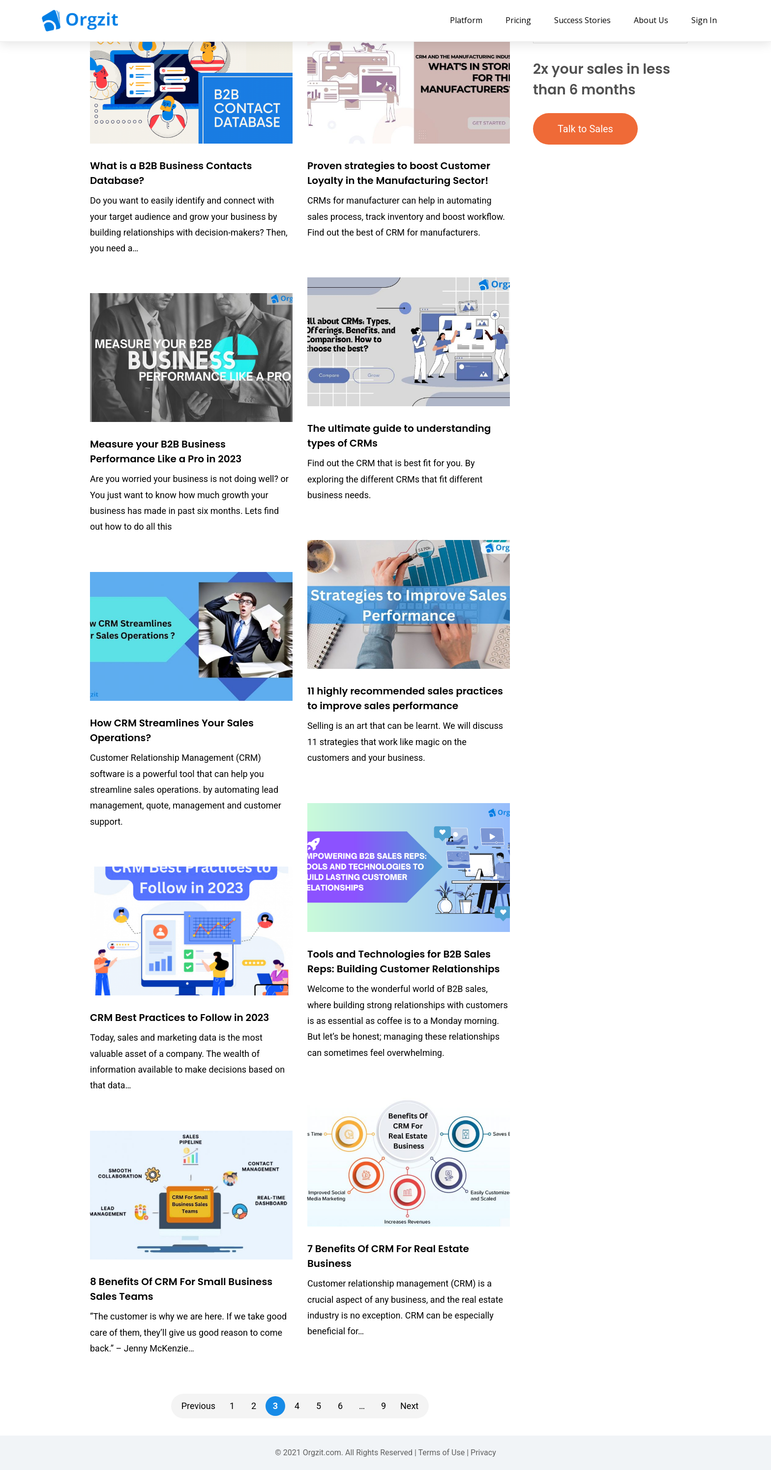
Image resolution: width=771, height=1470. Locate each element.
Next (409, 1406)
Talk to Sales (585, 129)
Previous (198, 1406)
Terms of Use (441, 1452)
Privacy (483, 1452)
